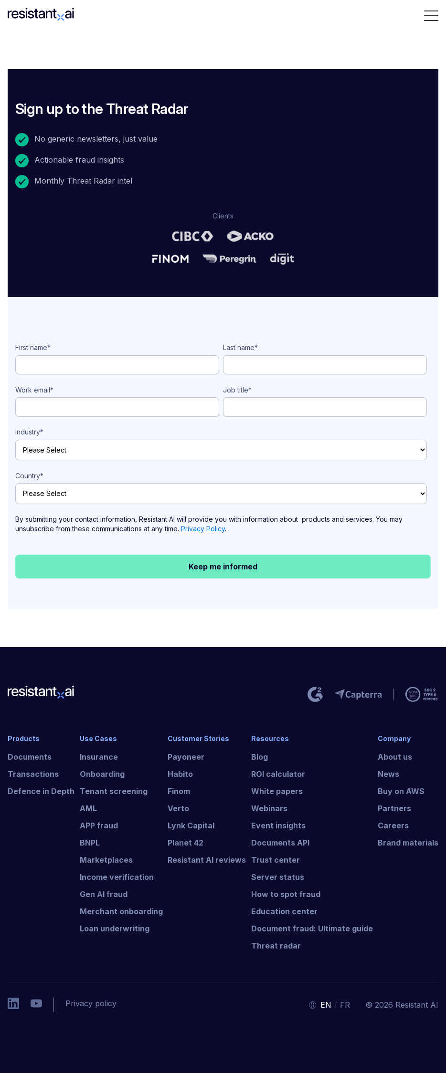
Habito (180, 774)
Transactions (33, 774)
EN (325, 1005)
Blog (259, 757)
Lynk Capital (191, 825)
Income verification (117, 877)
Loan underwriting (114, 928)
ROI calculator (278, 774)
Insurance (99, 757)
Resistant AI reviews (207, 860)
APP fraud (99, 825)
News (388, 774)
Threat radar (276, 945)
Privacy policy (91, 1003)
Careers (393, 825)
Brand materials (408, 842)
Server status (277, 877)
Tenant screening (114, 791)
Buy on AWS (401, 791)
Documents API (280, 842)
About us (395, 757)
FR (345, 1005)
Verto (178, 808)
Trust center (275, 860)
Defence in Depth (41, 791)
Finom (179, 791)
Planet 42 (185, 842)
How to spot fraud (285, 894)
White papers (277, 791)
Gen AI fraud (103, 894)
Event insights (278, 825)
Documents (30, 757)
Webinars (269, 808)
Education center (284, 911)
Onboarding (102, 774)
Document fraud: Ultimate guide (312, 928)
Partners (394, 808)
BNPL (90, 842)
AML (88, 808)
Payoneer (186, 757)
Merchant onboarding (121, 911)
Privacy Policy (203, 529)
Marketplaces (106, 860)
